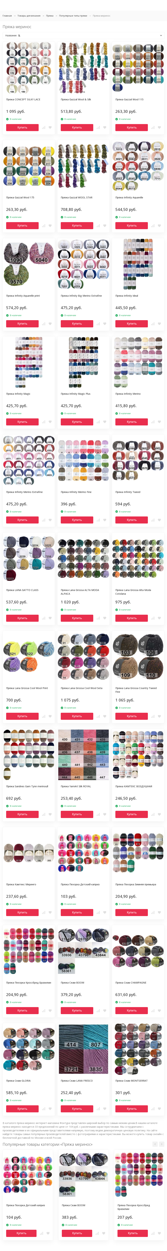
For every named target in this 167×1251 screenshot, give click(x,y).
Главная (7, 15)
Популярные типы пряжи (73, 15)
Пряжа (49, 15)
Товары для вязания (29, 15)
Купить (22, 127)
